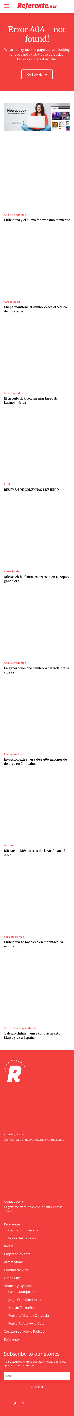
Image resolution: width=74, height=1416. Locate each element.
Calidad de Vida (14, 936)
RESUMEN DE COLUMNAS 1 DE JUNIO (31, 490)
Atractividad (12, 302)
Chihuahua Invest (14, 754)
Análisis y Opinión (15, 214)
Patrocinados (12, 571)
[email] (37, 1376)
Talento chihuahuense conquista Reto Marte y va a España (32, 1035)
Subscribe (37, 1386)
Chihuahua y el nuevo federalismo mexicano (37, 220)
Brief (7, 484)
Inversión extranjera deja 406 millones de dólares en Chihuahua (35, 762)
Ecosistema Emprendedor (20, 1028)
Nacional (9, 845)
